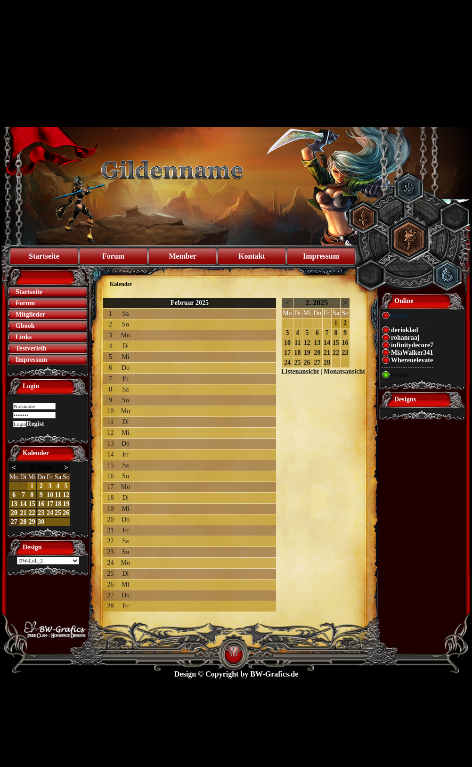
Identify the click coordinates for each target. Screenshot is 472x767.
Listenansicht (300, 371)
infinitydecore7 (412, 345)
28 (23, 521)
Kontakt (251, 256)
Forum (113, 256)
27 (14, 521)
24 (50, 512)
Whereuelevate (412, 360)
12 (66, 494)
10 (50, 494)
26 (66, 512)
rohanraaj (405, 337)
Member (182, 256)
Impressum (321, 256)
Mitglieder (30, 314)
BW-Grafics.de (274, 674)
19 (66, 503)
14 (23, 503)
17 (50, 503)
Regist (35, 423)
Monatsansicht (344, 371)
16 (41, 503)
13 (14, 503)
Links (24, 337)
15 (32, 503)
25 (58, 512)
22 (32, 512)
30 (41, 521)
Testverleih (31, 348)
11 (58, 494)
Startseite (44, 256)
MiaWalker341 (412, 352)
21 (23, 512)
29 (32, 521)
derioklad (404, 330)
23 (41, 512)
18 (58, 503)
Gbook (25, 325)
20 (14, 512)
